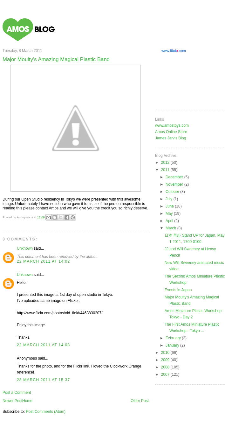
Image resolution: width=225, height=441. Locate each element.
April (170, 221)
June (170, 206)
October (173, 191)
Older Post (140, 401)
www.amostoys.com (172, 125)
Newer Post (12, 401)
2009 (166, 360)
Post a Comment (17, 392)
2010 (166, 352)
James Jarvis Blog (170, 138)
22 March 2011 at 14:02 (43, 261)
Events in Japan (178, 290)
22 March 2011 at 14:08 (43, 345)
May (170, 213)
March (171, 228)
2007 (166, 374)
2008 (166, 367)
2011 (166, 170)
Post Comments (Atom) (45, 411)
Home (27, 401)
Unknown (25, 248)
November (175, 184)
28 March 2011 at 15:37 (43, 380)
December (175, 177)
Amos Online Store (171, 132)
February (174, 338)
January (173, 345)
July (170, 199)
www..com (173, 51)
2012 (166, 162)
